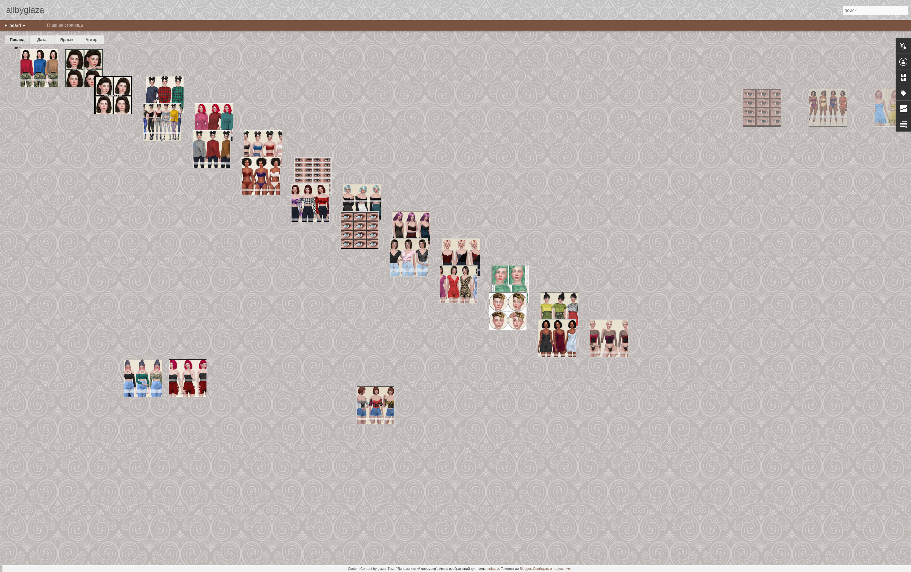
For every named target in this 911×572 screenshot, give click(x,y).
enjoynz (493, 568)
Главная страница (65, 25)
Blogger (525, 568)
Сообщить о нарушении (551, 568)
